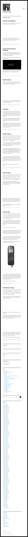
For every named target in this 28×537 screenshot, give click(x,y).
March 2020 (5, 477)
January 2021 (5, 467)
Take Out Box (6, 389)
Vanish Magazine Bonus (6, 363)
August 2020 (5, 472)
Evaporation (5, 514)
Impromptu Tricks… (9, 287)
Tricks (11, 104)
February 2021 (5, 466)
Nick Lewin (9, 142)
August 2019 (5, 484)
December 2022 (5, 444)
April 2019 (4, 488)
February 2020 (5, 478)
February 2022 (5, 454)
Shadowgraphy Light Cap (7, 385)
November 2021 (5, 457)
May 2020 (4, 475)
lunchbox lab (10, 339)
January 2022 (5, 455)
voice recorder (12, 242)
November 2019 (5, 481)
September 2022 (5, 447)
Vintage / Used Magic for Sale (7, 391)
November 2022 (5, 445)
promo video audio (9, 283)
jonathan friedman (7, 339)
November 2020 (5, 469)
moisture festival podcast (6, 518)
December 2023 (5, 432)
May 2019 (4, 487)
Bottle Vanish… (7, 80)
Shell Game (5, 386)
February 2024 (5, 430)
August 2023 (5, 436)
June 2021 (4, 462)
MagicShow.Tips (7, 11)
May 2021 (4, 463)
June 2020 (4, 474)
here (7, 143)
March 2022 (5, 453)
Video (13, 104)
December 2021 (5, 456)
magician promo (5, 283)
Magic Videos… (7, 134)
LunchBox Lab (18, 316)
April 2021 (4, 464)
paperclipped (14, 75)
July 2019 (4, 485)
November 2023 (5, 433)
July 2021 (4, 461)
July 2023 (4, 437)
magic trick (16, 339)
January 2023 (5, 443)
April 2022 (4, 452)
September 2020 (5, 471)
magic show (13, 339)
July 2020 (4, 473)
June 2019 (4, 486)
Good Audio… (7, 212)
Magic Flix (19, 142)
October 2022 (5, 446)
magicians (4, 340)
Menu (24, 8)
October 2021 (5, 458)
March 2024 (5, 429)
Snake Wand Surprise (7, 387)
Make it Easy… (7, 172)
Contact (4, 356)
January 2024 (5, 431)
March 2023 (5, 441)
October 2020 (5, 470)
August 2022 (5, 448)
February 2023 (5, 442)
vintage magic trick (6, 525)
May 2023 (4, 439)
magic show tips (4, 44)
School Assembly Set (7, 384)
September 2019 (5, 483)
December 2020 (5, 468)
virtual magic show (16, 104)
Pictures (4, 520)
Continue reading (12, 140)
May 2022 (4, 451)
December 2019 (5, 480)
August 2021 (5, 460)
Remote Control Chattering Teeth (8, 383)
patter (4, 519)
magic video (8, 44)
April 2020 (4, 476)
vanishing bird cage (6, 523)
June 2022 (4, 450)
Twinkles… (6, 109)
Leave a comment (17, 44)
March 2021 (5, 465)
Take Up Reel (6, 390)
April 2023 (4, 440)
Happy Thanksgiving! (9, 21)
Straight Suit (6, 388)
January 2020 (5, 479)
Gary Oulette (17, 112)
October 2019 (5, 482)
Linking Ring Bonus (6, 364)
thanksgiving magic (12, 44)
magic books (5, 516)
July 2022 (4, 449)
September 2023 (5, 435)
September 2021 (5, 459)
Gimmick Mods (5, 515)
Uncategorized (8, 75)
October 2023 (5, 434)
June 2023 (4, 438)
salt (5, 340)
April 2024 (4, 428)
